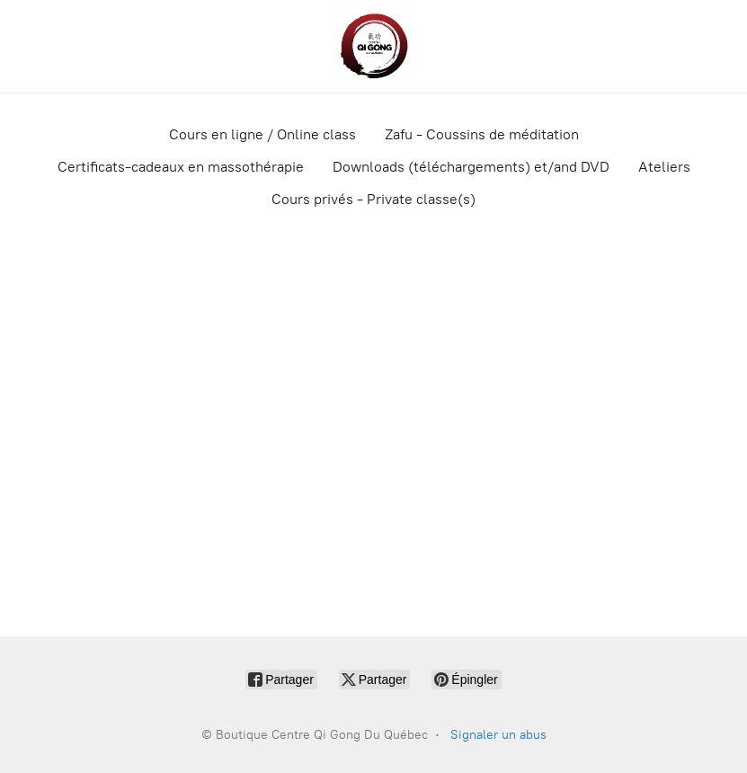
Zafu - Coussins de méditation (482, 134)
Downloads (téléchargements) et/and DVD (471, 166)
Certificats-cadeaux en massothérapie (181, 166)
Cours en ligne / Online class (262, 134)
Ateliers (664, 166)
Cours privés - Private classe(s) (373, 199)
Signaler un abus (498, 734)
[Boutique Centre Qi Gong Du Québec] (373, 46)
